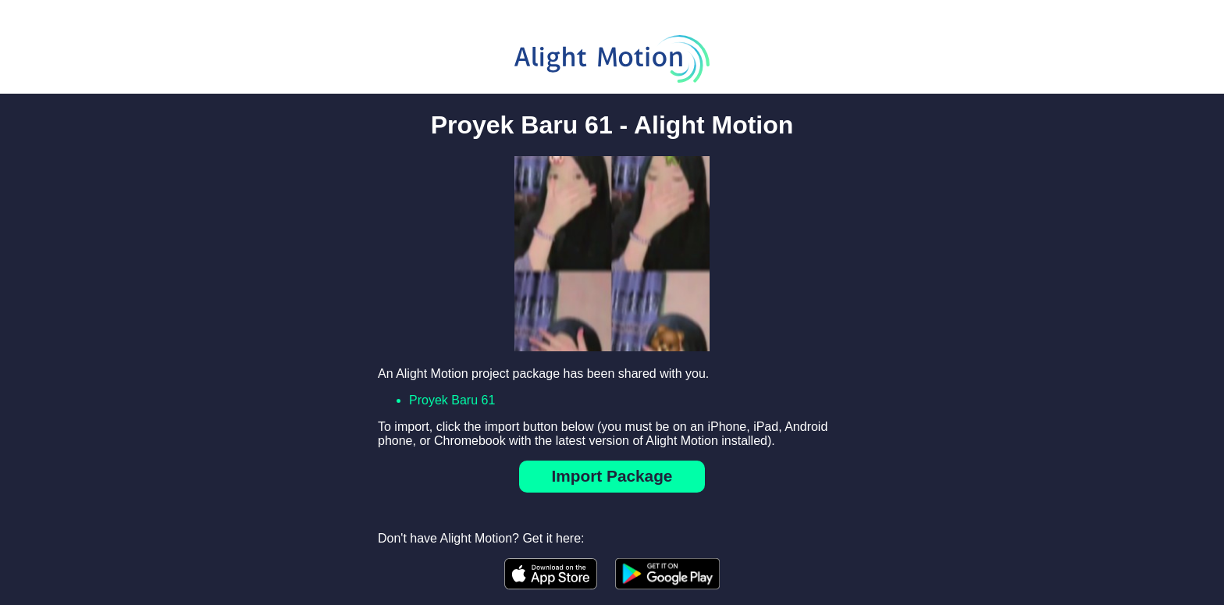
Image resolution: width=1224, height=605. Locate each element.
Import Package (612, 476)
